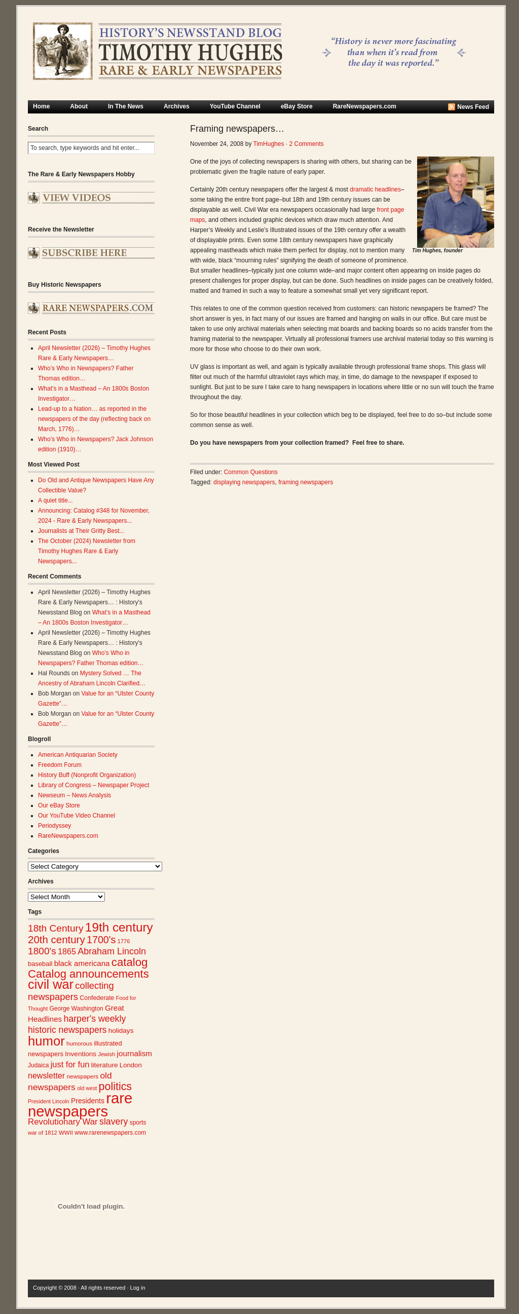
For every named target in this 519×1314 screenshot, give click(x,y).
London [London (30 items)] (131, 1065)
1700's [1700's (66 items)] (101, 939)
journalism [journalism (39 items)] (135, 1053)
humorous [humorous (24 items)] (79, 1043)
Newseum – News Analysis (74, 795)
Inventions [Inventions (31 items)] (80, 1054)
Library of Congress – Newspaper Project (93, 785)
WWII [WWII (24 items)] (66, 1133)
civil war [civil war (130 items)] (50, 984)
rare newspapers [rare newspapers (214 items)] (80, 1104)
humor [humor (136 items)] (46, 1041)
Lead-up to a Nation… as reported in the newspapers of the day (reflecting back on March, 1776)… (94, 419)
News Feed (473, 106)
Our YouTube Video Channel (76, 815)
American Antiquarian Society (78, 754)
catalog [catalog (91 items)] (130, 962)
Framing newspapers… (237, 129)
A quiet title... (55, 500)
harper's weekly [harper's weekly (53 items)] (94, 1019)
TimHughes (268, 143)
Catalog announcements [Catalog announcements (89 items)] (88, 974)
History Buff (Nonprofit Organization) (87, 775)
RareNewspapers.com (364, 106)
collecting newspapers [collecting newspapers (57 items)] (71, 991)
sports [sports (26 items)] (138, 1122)
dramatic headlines (375, 189)
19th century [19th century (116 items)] (119, 927)
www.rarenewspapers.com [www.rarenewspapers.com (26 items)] (110, 1132)
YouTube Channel (235, 106)
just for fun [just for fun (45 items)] (70, 1064)
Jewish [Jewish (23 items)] (106, 1054)
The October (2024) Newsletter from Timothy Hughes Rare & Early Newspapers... (86, 551)
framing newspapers (305, 482)
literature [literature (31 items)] (104, 1065)
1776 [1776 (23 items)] (124, 941)
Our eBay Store (59, 805)
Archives (177, 106)
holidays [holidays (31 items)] (121, 1030)
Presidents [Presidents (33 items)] (87, 1101)
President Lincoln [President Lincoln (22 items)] (48, 1101)
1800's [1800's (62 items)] (42, 951)
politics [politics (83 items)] (115, 1086)
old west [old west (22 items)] (87, 1088)
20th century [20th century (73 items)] (56, 939)
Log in (137, 1288)
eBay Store (297, 106)
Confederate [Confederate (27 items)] (97, 997)
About (79, 106)
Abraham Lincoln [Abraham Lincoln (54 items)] (112, 951)
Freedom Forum (60, 764)
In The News (125, 106)
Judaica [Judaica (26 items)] (38, 1065)
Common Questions (251, 472)
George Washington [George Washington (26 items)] (76, 1008)
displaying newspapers (244, 482)
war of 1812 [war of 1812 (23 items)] (42, 1133)
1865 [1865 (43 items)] (67, 951)
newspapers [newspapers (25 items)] (82, 1076)
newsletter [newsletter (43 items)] (46, 1075)
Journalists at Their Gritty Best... (81, 530)
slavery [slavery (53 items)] (113, 1121)
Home (41, 106)
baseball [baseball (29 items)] (40, 964)
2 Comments (306, 143)
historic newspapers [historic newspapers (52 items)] (67, 1030)
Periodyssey (54, 825)
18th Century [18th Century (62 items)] (56, 928)
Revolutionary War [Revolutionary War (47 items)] (63, 1122)
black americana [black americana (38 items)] (82, 963)
